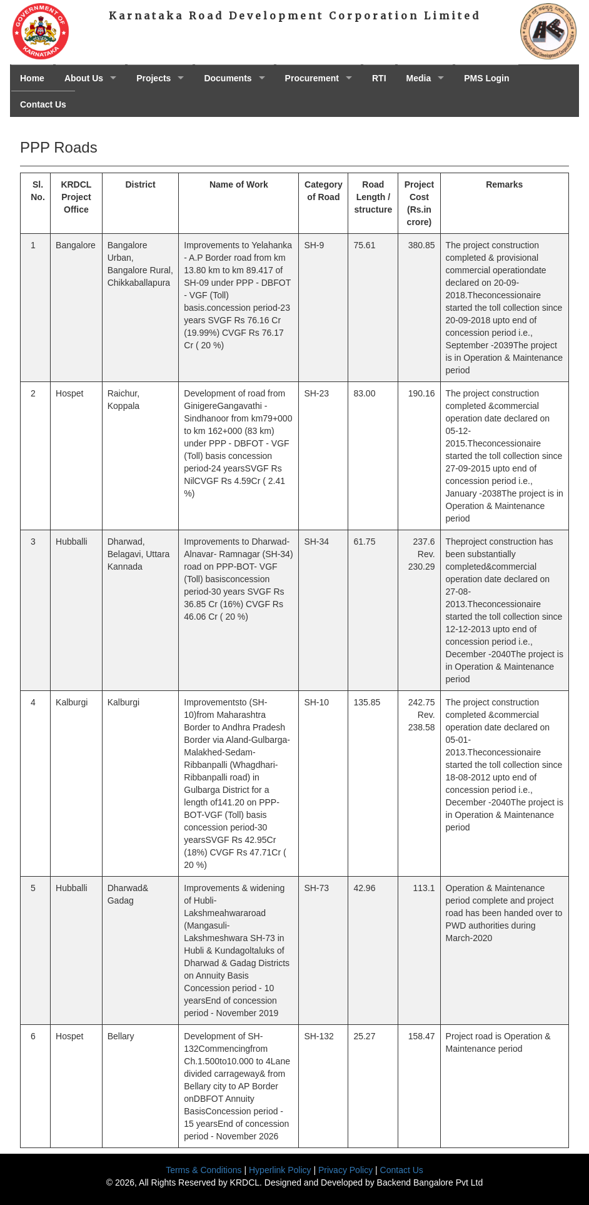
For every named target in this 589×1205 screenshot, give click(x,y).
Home (32, 78)
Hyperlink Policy (280, 1170)
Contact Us (43, 104)
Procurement (312, 78)
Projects (153, 78)
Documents (227, 78)
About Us (83, 78)
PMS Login (486, 78)
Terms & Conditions (203, 1170)
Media (418, 78)
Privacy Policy (345, 1170)
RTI (379, 78)
